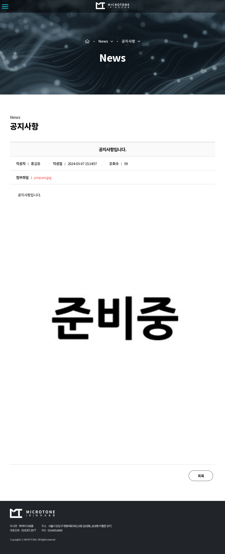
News (103, 41)
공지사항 (128, 41)
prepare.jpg (42, 177)
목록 (201, 475)
